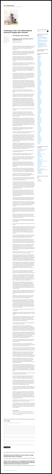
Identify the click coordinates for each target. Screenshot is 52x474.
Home (38, 158)
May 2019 (39, 115)
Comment (5, 424)
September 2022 (40, 84)
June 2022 (39, 86)
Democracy (39, 151)
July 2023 (39, 76)
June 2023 (39, 77)
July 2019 (39, 114)
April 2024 (39, 69)
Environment (5, 37)
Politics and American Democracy (42, 166)
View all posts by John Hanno (18, 414)
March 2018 (39, 126)
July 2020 (39, 104)
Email (5, 439)
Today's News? (39, 171)
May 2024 (39, 68)
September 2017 (40, 131)
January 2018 (39, 128)
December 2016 (40, 138)
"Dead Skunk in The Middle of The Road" (43, 149)
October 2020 (39, 102)
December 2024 (40, 63)
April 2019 (39, 116)
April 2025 (39, 60)
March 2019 (39, 117)
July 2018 (39, 123)
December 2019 (40, 110)
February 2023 (39, 80)
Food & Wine (39, 154)
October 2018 (39, 121)
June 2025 (39, 58)
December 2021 (40, 91)
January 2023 (39, 81)
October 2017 (39, 130)
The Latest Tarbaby (40, 170)
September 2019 (40, 112)
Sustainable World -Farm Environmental (43, 169)
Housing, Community (40, 159)
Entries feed (39, 179)
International (39, 162)
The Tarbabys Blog (9, 5)
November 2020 (40, 101)
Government (39, 155)
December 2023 (40, 72)
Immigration (39, 160)
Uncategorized (39, 172)
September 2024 (40, 65)
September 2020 (40, 103)
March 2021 (39, 98)
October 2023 (39, 74)
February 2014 (39, 142)
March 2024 (39, 70)
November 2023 (40, 73)
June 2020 (39, 105)
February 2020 (39, 108)
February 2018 (39, 127)
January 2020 (39, 109)
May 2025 (39, 59)
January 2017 (39, 137)
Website (5, 443)
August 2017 (39, 132)
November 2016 (39, 139)
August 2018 (39, 122)
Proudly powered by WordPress (13, 470)
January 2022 (39, 90)
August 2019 (39, 113)
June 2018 (39, 124)
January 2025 (39, 62)
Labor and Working (40, 163)
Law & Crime (39, 164)
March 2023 (39, 79)
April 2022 (39, 88)
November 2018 (40, 120)
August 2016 (39, 141)
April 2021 (39, 97)
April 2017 (39, 135)
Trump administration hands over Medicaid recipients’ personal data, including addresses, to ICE (42, 44)
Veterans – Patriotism (40, 173)
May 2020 (39, 106)
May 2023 (39, 78)
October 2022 (39, 83)
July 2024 (39, 67)
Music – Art (39, 165)
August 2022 (39, 85)
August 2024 (39, 66)
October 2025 (39, 56)
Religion (39, 167)
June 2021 (39, 96)
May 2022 (39, 87)
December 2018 (40, 119)
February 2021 (39, 99)
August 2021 (39, 94)
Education (39, 152)
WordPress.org (39, 181)
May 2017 (39, 134)
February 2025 (39, 61)
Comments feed (40, 180)
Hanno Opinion (40, 156)
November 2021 (40, 92)
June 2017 (39, 133)
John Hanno (5, 35)
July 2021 (39, 95)
